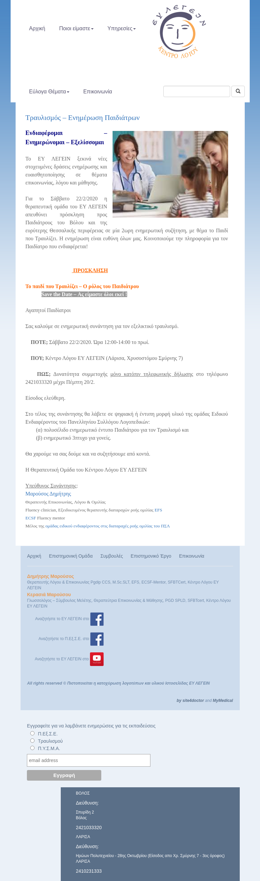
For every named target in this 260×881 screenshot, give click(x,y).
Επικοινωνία (97, 91)
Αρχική (37, 28)
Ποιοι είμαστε (76, 28)
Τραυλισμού (50, 741)
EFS (158, 509)
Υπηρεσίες (122, 28)
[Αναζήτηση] (238, 91)
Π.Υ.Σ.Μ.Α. (49, 748)
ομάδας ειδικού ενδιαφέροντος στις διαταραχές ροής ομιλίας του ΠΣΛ (107, 525)
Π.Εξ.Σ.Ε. (47, 733)
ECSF (31, 517)
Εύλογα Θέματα (49, 91)
